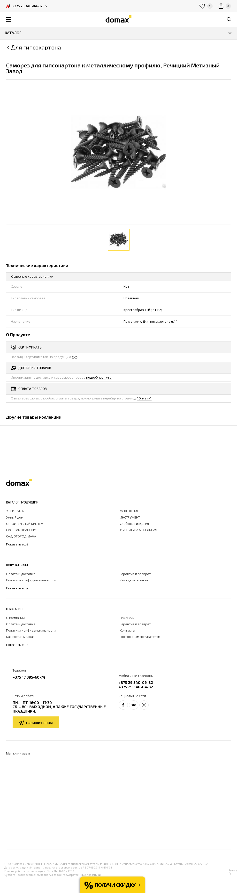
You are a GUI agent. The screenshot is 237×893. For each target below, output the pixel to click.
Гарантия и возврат (135, 574)
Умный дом (14, 517)
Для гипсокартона (36, 47)
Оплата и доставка (21, 574)
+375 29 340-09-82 (136, 682)
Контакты (127, 630)
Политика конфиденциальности (31, 580)
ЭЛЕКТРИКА (15, 511)
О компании (15, 618)
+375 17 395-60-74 (29, 677)
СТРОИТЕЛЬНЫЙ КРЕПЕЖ (24, 523)
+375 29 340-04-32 (136, 686)
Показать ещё (17, 544)
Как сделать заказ (134, 580)
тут (74, 357)
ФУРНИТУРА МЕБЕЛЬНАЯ (138, 530)
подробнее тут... (99, 377)
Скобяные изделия (134, 523)
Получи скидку (115, 885)
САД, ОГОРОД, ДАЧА (21, 536)
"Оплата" (144, 398)
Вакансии (127, 618)
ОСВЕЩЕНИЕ (129, 511)
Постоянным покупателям (140, 636)
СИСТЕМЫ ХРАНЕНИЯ (21, 530)
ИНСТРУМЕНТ (130, 517)
